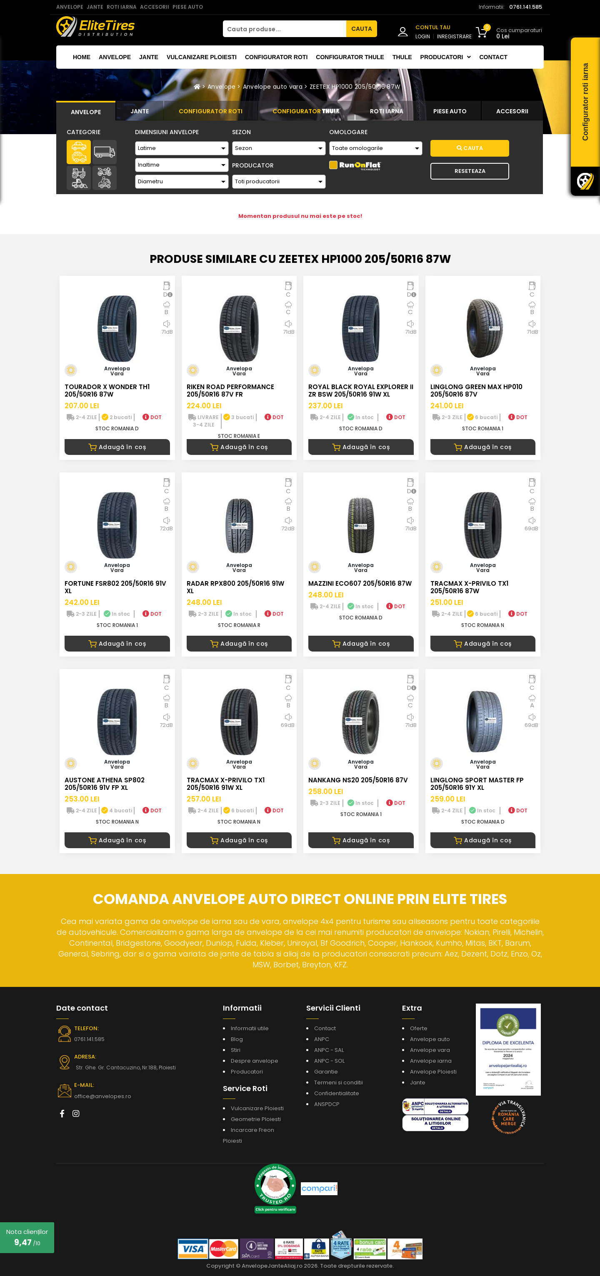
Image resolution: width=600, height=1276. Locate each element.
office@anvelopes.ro (100, 1096)
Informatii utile (250, 1028)
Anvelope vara (430, 1050)
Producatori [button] (445, 57)
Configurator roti (276, 57)
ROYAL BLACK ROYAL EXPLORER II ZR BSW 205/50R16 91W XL (360, 390)
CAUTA (361, 29)
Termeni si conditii (338, 1082)
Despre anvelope (254, 1061)
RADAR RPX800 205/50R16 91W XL (235, 587)
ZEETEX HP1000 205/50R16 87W (355, 86)
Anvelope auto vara (272, 86)
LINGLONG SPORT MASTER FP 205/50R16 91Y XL (477, 784)
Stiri (235, 1050)
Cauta (470, 148)
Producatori (247, 1072)
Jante (148, 57)
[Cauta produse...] (284, 28)
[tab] (85, 111)
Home (81, 57)
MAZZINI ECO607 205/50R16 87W (360, 583)
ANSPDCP (327, 1104)
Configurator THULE (350, 57)
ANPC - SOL (329, 1061)
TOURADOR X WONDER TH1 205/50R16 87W (107, 390)
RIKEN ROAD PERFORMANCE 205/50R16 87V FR (230, 390)
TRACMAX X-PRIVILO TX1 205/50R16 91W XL (226, 784)
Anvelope (115, 57)
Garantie (326, 1072)
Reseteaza (470, 171)
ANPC (321, 1039)
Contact (493, 57)
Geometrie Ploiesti (256, 1119)
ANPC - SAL (329, 1050)
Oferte (419, 1028)
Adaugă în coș (117, 447)
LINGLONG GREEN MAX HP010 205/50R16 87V (476, 390)
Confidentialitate (336, 1093)
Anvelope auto (430, 1039)
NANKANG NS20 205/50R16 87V (358, 780)
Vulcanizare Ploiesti (202, 57)
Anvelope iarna (431, 1061)
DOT (152, 417)
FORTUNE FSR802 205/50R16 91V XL (115, 587)
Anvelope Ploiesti (433, 1072)
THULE (402, 57)
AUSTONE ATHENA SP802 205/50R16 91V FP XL (105, 784)
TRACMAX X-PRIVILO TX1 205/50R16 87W (469, 587)
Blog (237, 1039)
